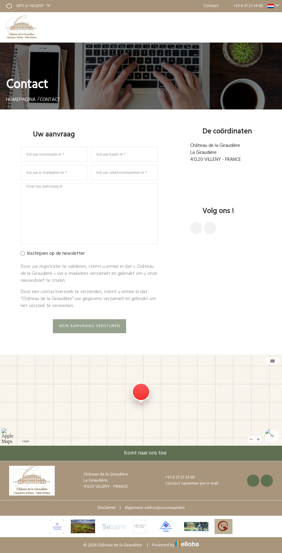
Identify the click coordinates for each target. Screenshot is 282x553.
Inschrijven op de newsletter (53, 253)
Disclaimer (107, 507)
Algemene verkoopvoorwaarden (155, 507)
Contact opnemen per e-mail (226, 179)
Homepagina (21, 100)
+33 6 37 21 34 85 (176, 478)
